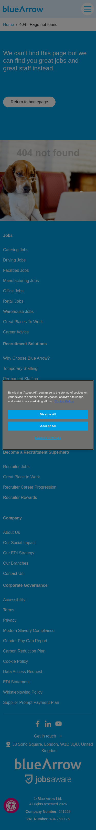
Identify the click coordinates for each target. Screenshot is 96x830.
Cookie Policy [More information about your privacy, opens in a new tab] (64, 401)
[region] (47, 415)
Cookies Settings (48, 438)
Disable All (48, 414)
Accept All (48, 425)
